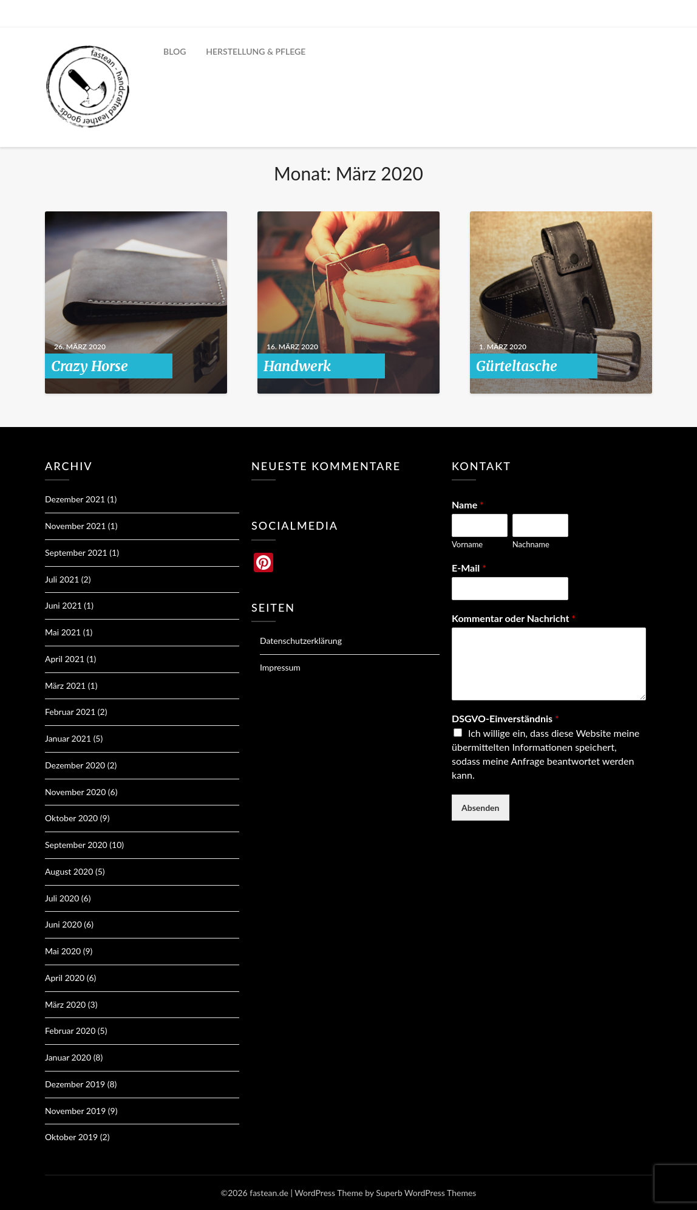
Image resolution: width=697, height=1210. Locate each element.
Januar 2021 (68, 738)
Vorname (467, 544)
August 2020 (69, 871)
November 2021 (75, 526)
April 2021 (64, 659)
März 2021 (65, 685)
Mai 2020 (63, 951)
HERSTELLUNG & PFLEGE (255, 51)
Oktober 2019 (71, 1137)
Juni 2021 (63, 605)
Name (468, 504)
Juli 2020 (62, 898)
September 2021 (76, 552)
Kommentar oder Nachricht (514, 618)
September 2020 (76, 844)
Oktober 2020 (71, 818)
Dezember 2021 (75, 499)
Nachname (530, 544)
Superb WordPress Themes (426, 1193)
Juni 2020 (63, 924)
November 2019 (75, 1111)
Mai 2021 (63, 632)
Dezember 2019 (75, 1084)
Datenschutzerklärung (301, 640)
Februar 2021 (70, 711)
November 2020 (75, 792)
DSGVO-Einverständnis (505, 718)
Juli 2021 (62, 579)
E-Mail (469, 567)
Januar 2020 (68, 1057)
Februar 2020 (70, 1030)
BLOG (174, 51)
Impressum (280, 667)
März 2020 (65, 1004)
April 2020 (64, 977)
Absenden (480, 807)
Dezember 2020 (75, 765)
